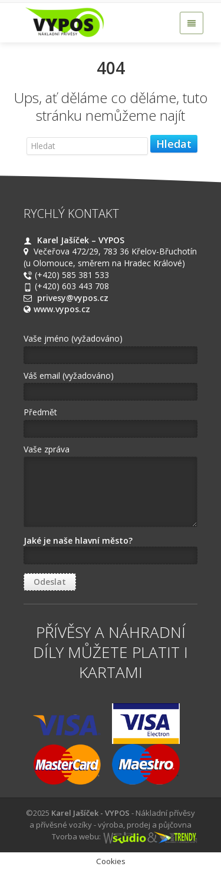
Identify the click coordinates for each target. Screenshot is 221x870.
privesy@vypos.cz (72, 297)
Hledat (174, 144)
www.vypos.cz (62, 309)
